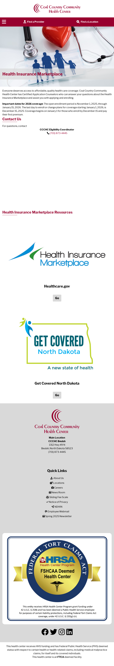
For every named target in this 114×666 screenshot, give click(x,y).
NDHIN (57, 506)
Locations (57, 483)
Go (57, 298)
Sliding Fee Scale (57, 497)
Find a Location (87, 22)
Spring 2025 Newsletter (57, 516)
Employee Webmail (57, 511)
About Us (57, 478)
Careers (57, 487)
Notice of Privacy (57, 502)
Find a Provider (33, 22)
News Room (57, 492)
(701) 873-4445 (58, 133)
